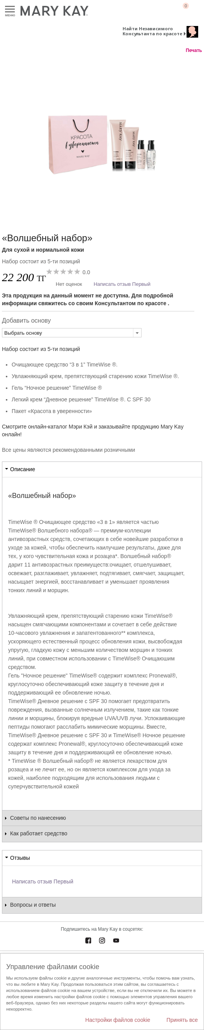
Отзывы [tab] (20, 858)
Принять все (182, 1020)
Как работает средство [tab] (38, 833)
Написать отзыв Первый (121, 284)
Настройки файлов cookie (117, 1020)
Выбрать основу (23, 333)
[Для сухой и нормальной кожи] (102, 135)
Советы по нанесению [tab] (38, 818)
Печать (194, 50)
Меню (10, 9)
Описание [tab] (22, 469)
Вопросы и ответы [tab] (33, 905)
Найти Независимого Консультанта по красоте (152, 31)
